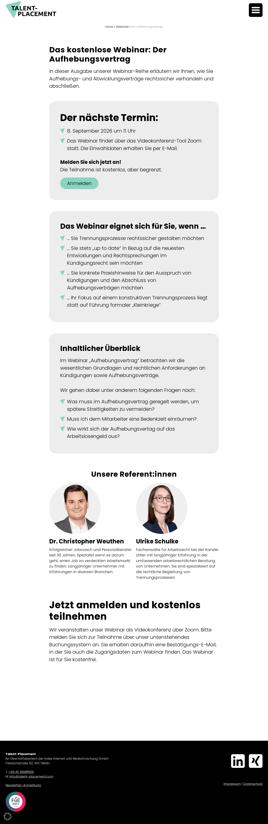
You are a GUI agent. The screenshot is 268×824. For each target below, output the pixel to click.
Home (109, 27)
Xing (249, 754)
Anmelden (79, 183)
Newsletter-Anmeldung (23, 785)
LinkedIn (232, 754)
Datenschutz (253, 784)
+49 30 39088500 (21, 772)
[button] (7, 816)
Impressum (232, 784)
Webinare (122, 27)
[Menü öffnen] (256, 10)
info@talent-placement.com (31, 776)
